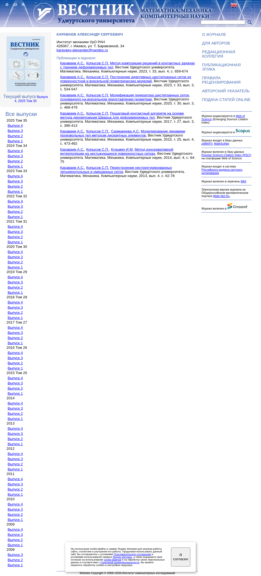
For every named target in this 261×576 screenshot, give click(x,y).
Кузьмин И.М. (122, 149)
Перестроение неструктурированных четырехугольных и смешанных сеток (116, 170)
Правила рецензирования (221, 80)
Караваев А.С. (72, 63)
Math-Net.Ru (221, 196)
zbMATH (207, 143)
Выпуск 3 (15, 131)
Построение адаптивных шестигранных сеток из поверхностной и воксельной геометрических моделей (125, 79)
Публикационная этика (221, 67)
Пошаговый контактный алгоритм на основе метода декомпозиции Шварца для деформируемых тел (122, 115)
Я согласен (180, 557)
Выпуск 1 (15, 141)
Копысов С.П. (97, 63)
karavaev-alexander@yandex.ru (82, 50)
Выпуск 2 (15, 136)
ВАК (243, 181)
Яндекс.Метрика (122, 557)
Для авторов (216, 43)
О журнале (214, 34)
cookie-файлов (112, 559)
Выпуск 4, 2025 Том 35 (31, 99)
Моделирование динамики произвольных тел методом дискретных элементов (122, 133)
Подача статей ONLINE (226, 99)
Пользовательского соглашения (132, 554)
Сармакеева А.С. (125, 131)
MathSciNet (221, 143)
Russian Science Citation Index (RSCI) (226, 155)
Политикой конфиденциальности (120, 562)
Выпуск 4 (15, 126)
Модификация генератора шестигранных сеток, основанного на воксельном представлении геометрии (125, 97)
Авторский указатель (226, 91)
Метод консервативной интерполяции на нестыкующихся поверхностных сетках (116, 151)
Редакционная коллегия (218, 54)
